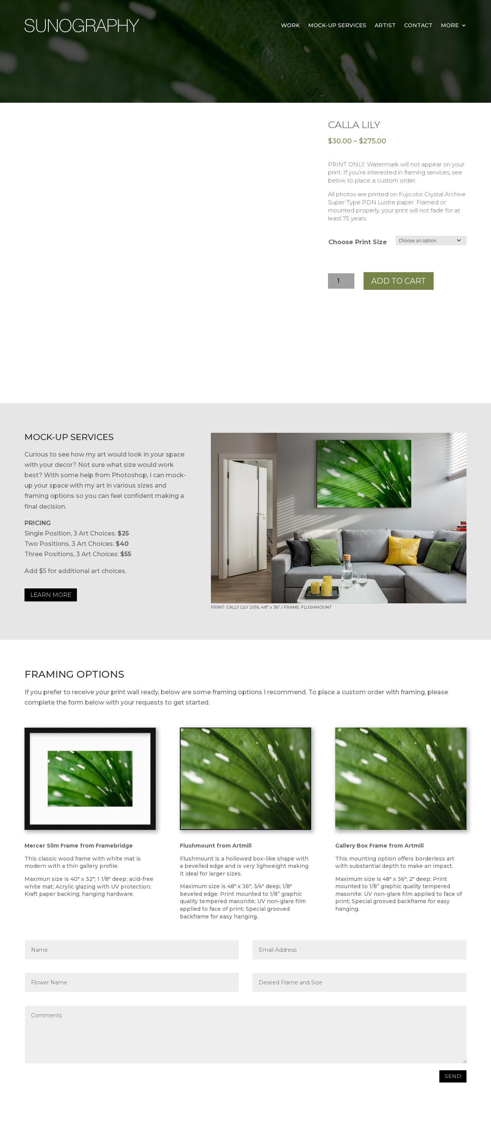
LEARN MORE (50, 594)
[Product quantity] (341, 281)
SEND (453, 1076)
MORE (450, 25)
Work (290, 25)
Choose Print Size (357, 242)
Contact (418, 25)
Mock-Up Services (337, 25)
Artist (385, 25)
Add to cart (398, 281)
